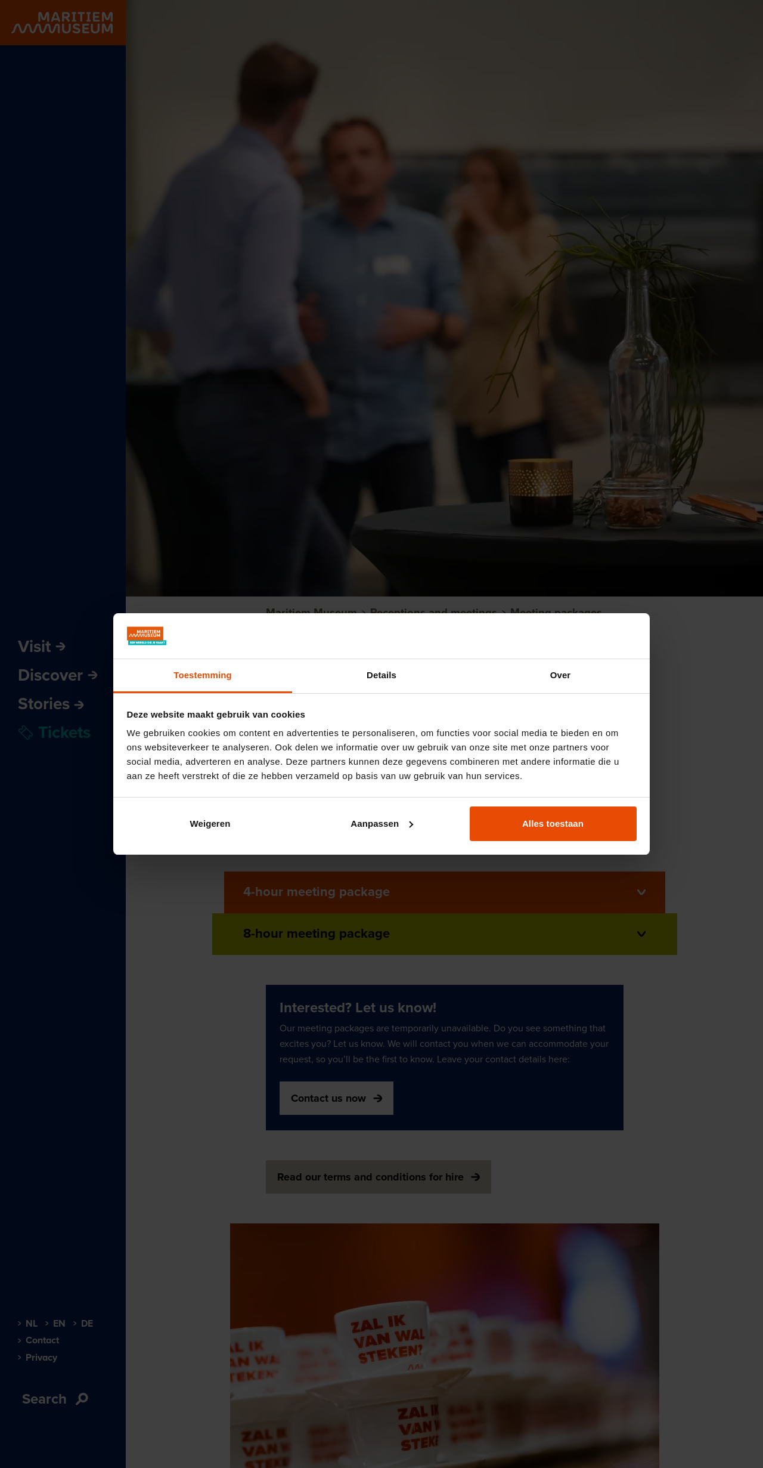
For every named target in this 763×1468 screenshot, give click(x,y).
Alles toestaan (553, 823)
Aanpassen (382, 823)
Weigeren (210, 823)
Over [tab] (560, 675)
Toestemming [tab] (202, 675)
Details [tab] (381, 675)
